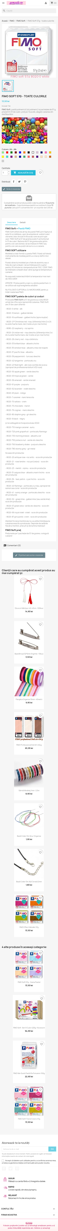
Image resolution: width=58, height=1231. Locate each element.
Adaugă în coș (23, 172)
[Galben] (3, 157)
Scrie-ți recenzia (11, 189)
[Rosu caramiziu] (33, 157)
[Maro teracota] (50, 157)
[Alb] (33, 153)
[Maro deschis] (16, 157)
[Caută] (29, 10)
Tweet (19, 181)
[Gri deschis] (3, 161)
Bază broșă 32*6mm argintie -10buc (29, 654)
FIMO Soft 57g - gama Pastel (29, 982)
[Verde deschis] (3, 153)
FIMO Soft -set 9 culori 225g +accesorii (29, 1028)
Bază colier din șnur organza (29, 836)
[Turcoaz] (7, 157)
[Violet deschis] (37, 153)
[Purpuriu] (11, 157)
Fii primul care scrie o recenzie (29, 555)
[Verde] (11, 153)
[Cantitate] (5, 172)
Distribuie (13, 181)
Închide (29, 1223)
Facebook (4, 1168)
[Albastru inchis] (20, 157)
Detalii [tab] (23, 222)
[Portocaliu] (24, 153)
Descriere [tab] (11, 222)
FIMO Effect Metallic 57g (29, 927)
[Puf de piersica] (42, 157)
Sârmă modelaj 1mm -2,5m (29, 790)
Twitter (10, 1168)
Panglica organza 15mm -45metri (29, 699)
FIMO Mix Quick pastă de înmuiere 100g (29, 1073)
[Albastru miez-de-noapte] (42, 153)
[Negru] (29, 153)
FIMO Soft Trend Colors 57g (29, 1119)
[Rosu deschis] (29, 157)
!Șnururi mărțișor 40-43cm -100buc (29, 608)
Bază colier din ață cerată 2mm (29, 881)
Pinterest (25, 181)
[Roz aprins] (46, 153)
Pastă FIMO (24, 228)
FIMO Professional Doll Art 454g (29, 745)
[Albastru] (20, 153)
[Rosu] (7, 153)
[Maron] (16, 153)
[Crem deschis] (46, 157)
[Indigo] (37, 157)
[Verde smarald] (24, 157)
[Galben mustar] (50, 153)
